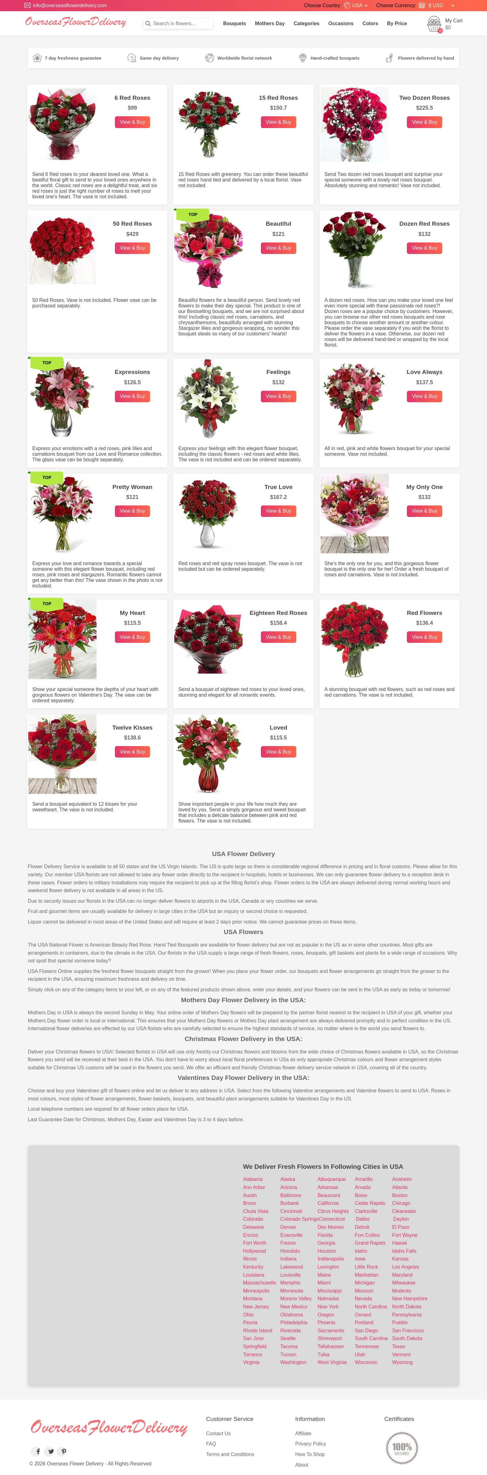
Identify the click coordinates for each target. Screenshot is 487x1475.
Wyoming (402, 1362)
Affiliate (303, 1433)
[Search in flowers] (178, 23)
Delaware (253, 1227)
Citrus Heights (332, 1211)
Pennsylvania (406, 1314)
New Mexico (293, 1306)
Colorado (253, 1219)
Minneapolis (256, 1290)
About (301, 1465)
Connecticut (332, 1219)
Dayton (401, 1219)
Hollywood (254, 1251)
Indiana (288, 1258)
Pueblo (399, 1322)
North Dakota (406, 1306)
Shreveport (329, 1338)
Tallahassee (330, 1346)
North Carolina (371, 1306)
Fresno (288, 1243)
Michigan (365, 1282)
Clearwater (404, 1211)
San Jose (253, 1338)
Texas (398, 1346)
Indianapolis (330, 1258)
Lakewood (291, 1267)
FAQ (211, 1443)
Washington (293, 1362)
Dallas (363, 1219)
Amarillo (364, 1179)
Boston (399, 1195)
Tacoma (289, 1346)
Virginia (251, 1362)
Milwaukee (404, 1282)
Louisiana (253, 1275)
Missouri (364, 1290)
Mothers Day (270, 23)
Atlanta (399, 1187)
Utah (360, 1354)
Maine (324, 1275)
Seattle (288, 1338)
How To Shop (310, 1454)
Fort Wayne (404, 1235)
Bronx (249, 1203)
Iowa (360, 1258)
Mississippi (329, 1290)
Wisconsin (366, 1362)
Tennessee (367, 1346)
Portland (364, 1322)
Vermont (401, 1354)
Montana (252, 1298)
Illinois (250, 1258)
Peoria (250, 1322)
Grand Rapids (370, 1243)
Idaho (361, 1251)
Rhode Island (257, 1330)
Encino (250, 1235)
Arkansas (327, 1187)
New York (328, 1306)
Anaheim (402, 1179)
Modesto (401, 1290)
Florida (325, 1235)
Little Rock (366, 1267)
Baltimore (290, 1195)
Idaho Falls (404, 1251)
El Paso (400, 1227)
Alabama (252, 1179)
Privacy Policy (310, 1443)
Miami (324, 1282)
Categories (307, 23)
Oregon (325, 1314)
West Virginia (332, 1362)
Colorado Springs (299, 1219)
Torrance (252, 1354)
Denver (288, 1227)
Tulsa (323, 1354)
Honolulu (290, 1251)
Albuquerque (331, 1179)
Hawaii (399, 1243)
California (328, 1203)
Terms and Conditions (230, 1454)
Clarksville (366, 1211)
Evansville (291, 1235)
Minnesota (291, 1290)
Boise (361, 1195)
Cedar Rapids (370, 1203)
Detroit (362, 1227)
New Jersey (256, 1306)
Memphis (290, 1282)
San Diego (366, 1330)
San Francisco (408, 1330)
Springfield (254, 1346)
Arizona (288, 1187)
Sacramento (330, 1330)
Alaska (287, 1179)
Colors (370, 23)
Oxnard (363, 1314)
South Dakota (407, 1338)
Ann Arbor (254, 1187)
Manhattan (366, 1275)
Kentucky (253, 1267)
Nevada (363, 1298)
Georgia (326, 1243)
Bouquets (234, 23)
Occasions (340, 23)
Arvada (363, 1187)
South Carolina (371, 1338)
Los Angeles (405, 1267)
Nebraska (328, 1298)
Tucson (288, 1354)
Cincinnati (291, 1211)
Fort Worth (254, 1243)
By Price (397, 23)
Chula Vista (255, 1211)
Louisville (290, 1275)
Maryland (402, 1275)
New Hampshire (409, 1298)
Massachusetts (259, 1282)
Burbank (289, 1203)
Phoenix (326, 1322)
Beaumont (328, 1195)
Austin (250, 1195)
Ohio (248, 1314)
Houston (326, 1251)
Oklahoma (291, 1314)
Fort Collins (367, 1235)
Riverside (290, 1330)
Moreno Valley (296, 1298)
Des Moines (330, 1227)
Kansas (400, 1258)
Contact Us (218, 1433)
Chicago (401, 1203)
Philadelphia (293, 1322)
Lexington (328, 1267)
